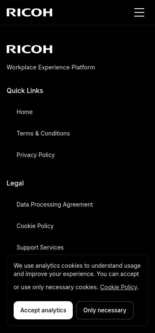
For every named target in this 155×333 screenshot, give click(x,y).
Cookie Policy (118, 286)
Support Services (40, 247)
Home (25, 111)
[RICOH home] (29, 12)
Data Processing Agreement (55, 204)
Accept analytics (43, 310)
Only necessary (104, 310)
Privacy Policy (36, 154)
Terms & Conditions (43, 133)
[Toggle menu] (139, 12)
